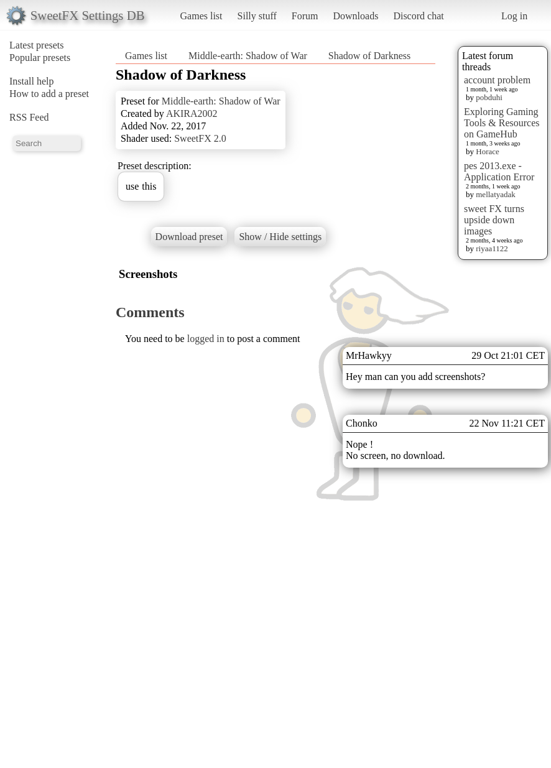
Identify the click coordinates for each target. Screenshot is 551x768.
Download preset (189, 236)
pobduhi (489, 97)
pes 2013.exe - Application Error (499, 171)
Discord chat (418, 16)
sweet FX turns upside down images (494, 219)
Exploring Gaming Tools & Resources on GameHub (502, 122)
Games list (201, 16)
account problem (497, 80)
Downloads (355, 16)
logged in (206, 338)
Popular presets (39, 57)
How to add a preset (49, 93)
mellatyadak (496, 194)
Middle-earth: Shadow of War (247, 55)
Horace (487, 151)
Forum (305, 16)
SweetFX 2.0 (200, 138)
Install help (31, 81)
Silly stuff (257, 16)
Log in (514, 16)
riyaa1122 (492, 248)
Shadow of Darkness (369, 55)
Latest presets (36, 45)
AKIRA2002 (192, 113)
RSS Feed (29, 117)
